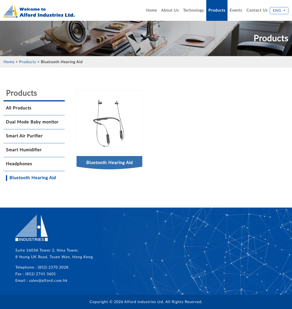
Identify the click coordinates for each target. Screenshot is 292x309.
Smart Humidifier (24, 150)
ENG (278, 11)
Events (236, 10)
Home (151, 10)
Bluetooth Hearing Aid (62, 62)
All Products (18, 108)
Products (216, 10)
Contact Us (257, 10)
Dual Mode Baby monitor (32, 122)
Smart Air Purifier (24, 136)
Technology (193, 10)
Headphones (19, 164)
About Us (170, 10)
